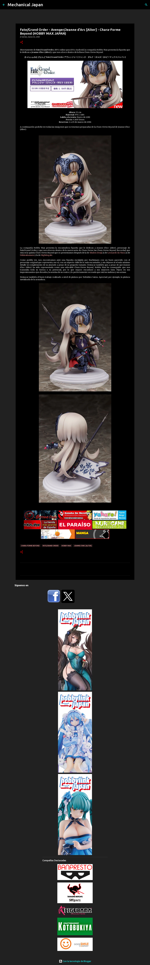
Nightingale (46, 255)
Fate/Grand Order (50, 546)
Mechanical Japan (25, 4)
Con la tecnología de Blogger (75, 961)
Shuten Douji (96, 252)
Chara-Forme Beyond (30, 546)
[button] (21, 42)
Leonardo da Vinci (116, 252)
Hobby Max (66, 546)
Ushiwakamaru (27, 255)
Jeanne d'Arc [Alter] (83, 546)
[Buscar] (146, 4)
